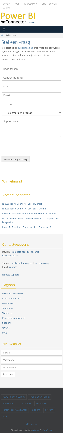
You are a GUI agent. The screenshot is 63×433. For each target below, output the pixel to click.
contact (13, 266)
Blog (4, 332)
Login (17, 4)
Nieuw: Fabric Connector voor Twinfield (22, 203)
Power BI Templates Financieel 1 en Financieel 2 (26, 227)
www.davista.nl (10, 255)
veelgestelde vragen (22, 263)
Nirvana (35, 430)
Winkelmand (30, 4)
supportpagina (25, 47)
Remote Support (49, 4)
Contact (7, 8)
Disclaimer (31, 424)
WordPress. (47, 430)
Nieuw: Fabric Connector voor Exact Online (24, 208)
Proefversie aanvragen (13, 318)
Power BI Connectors (12, 293)
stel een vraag (42, 263)
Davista (6, 4)
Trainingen (7, 313)
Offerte (6, 327)
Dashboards (8, 303)
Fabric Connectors (11, 298)
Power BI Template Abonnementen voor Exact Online (29, 213)
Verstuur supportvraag (15, 159)
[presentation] (25, 151)
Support (6, 322)
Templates (7, 308)
